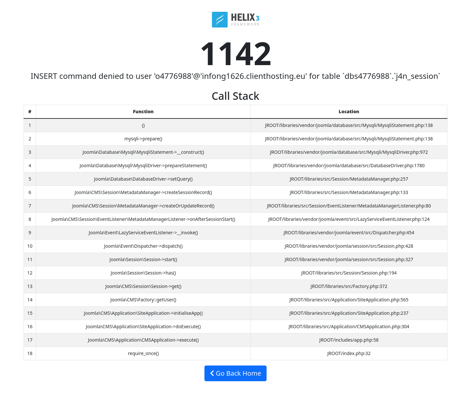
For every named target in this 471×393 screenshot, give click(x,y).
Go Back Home (235, 373)
